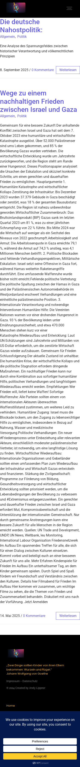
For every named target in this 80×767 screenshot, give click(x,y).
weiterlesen (68, 70)
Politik (22, 37)
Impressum (13, 681)
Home (10, 706)
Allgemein (7, 37)
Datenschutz (30, 681)
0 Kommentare (43, 70)
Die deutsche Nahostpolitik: (21, 26)
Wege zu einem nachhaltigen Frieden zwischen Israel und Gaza (38, 101)
